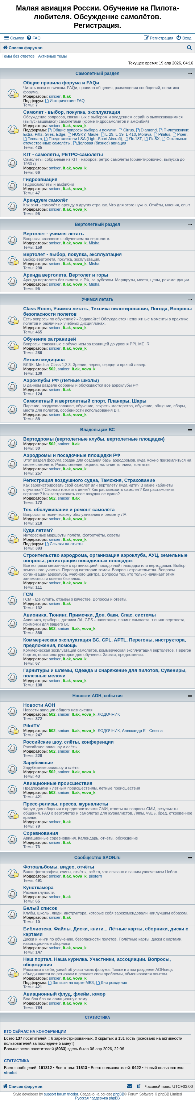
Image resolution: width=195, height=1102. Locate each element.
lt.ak (67, 96)
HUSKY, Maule (82, 134)
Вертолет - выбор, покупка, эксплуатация (72, 254)
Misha (94, 243)
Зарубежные (38, 762)
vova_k (80, 125)
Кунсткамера (38, 887)
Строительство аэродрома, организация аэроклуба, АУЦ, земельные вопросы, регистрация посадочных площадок (105, 557)
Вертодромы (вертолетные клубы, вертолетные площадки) (94, 439)
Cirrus (126, 130)
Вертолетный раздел (97, 224)
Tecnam (32, 138)
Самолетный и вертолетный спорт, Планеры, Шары (84, 401)
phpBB (118, 1094)
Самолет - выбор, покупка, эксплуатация (71, 112)
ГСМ (28, 594)
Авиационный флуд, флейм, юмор (64, 994)
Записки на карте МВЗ (71, 982)
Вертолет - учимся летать (53, 233)
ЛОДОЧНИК (109, 714)
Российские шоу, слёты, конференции (68, 742)
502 (52, 369)
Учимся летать (97, 299)
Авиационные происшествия (57, 783)
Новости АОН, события (97, 695)
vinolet (10, 1073)
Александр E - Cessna (142, 730)
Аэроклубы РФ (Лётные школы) (61, 380)
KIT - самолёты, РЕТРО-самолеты (63, 154)
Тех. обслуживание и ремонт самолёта (69, 509)
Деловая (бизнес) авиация (99, 143)
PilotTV (31, 725)
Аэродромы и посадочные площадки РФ (71, 455)
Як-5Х (152, 138)
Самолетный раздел (97, 73)
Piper (180, 134)
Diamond (146, 130)
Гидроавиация (40, 179)
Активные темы (52, 56)
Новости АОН (39, 705)
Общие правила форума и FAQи (61, 82)
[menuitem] (33, 38)
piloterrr (95, 876)
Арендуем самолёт (45, 200)
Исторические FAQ (64, 100)
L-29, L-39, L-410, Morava (126, 134)
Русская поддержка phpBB (97, 1098)
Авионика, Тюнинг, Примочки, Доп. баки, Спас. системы (89, 615)
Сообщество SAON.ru (97, 857)
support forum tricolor (61, 1094)
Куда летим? (38, 530)
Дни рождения (111, 982)
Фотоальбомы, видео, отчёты (58, 867)
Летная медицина (44, 359)
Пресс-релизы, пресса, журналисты (65, 804)
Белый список (40, 908)
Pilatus (162, 134)
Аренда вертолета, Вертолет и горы (65, 275)
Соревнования (40, 833)
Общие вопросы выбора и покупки (82, 130)
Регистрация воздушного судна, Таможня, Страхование (89, 480)
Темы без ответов (18, 56)
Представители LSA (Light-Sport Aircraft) (83, 138)
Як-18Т (133, 138)
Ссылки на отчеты (64, 544)
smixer (55, 96)
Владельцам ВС (97, 429)
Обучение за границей (49, 339)
